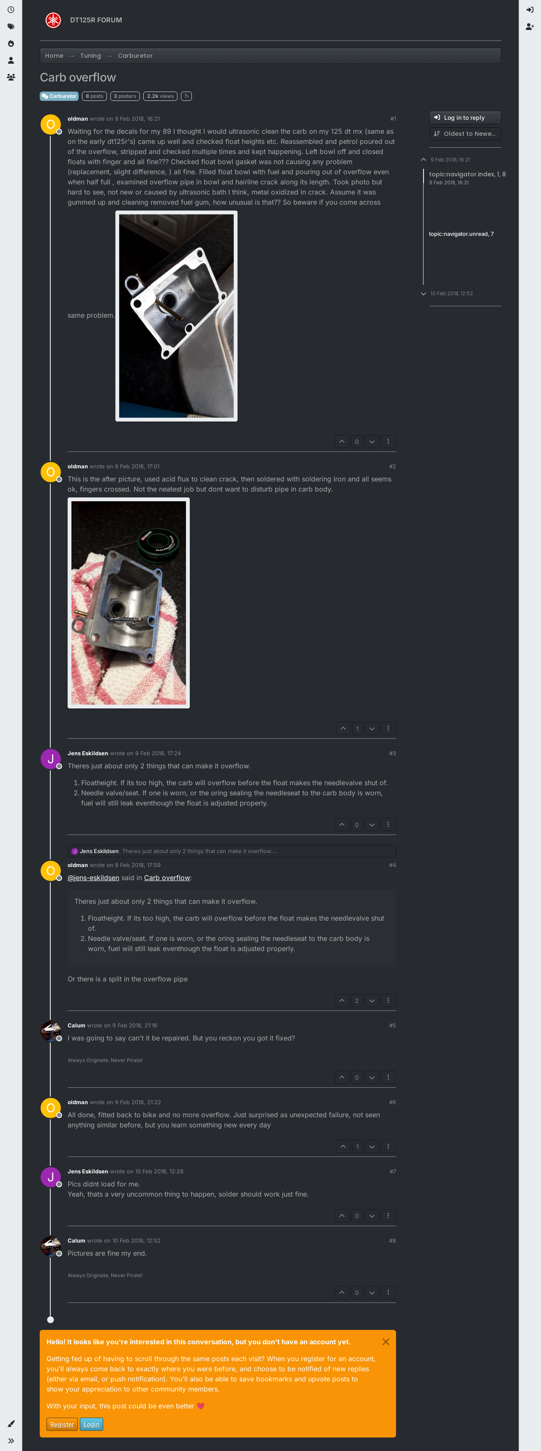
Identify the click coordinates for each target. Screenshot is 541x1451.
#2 (392, 466)
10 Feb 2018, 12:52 (136, 1240)
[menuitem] (530, 10)
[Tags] (11, 27)
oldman (78, 118)
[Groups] (11, 77)
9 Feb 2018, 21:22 (138, 1102)
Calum (76, 1025)
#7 (393, 1171)
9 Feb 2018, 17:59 (138, 865)
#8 (392, 1240)
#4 (392, 865)
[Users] (11, 61)
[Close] (386, 1342)
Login (91, 1424)
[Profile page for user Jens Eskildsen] (51, 759)
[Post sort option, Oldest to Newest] (465, 134)
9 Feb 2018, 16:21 (137, 118)
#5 (392, 1025)
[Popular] (11, 44)
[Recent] (11, 10)
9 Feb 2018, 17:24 (158, 753)
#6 (392, 1102)
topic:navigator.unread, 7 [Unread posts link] (461, 233)
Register (62, 1424)
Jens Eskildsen (88, 753)
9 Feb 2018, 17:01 (137, 466)
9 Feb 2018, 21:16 (134, 1025)
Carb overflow (167, 877)
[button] (11, 1424)
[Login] (530, 10)
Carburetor (59, 96)
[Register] (530, 27)
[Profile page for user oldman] (51, 124)
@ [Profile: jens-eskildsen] (93, 877)
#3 (392, 753)
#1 (393, 118)
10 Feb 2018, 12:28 (159, 1171)
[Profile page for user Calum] (51, 1031)
